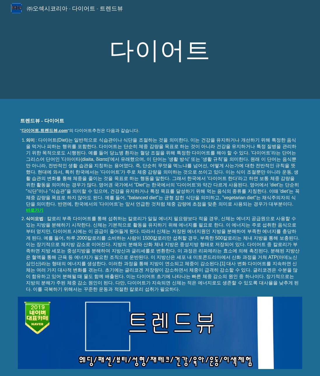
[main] (160, 49)
